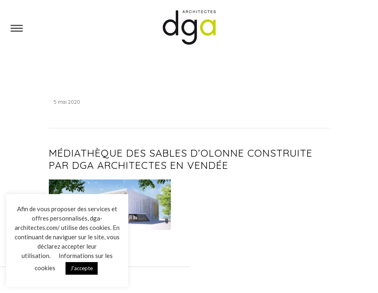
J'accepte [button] (81, 268)
